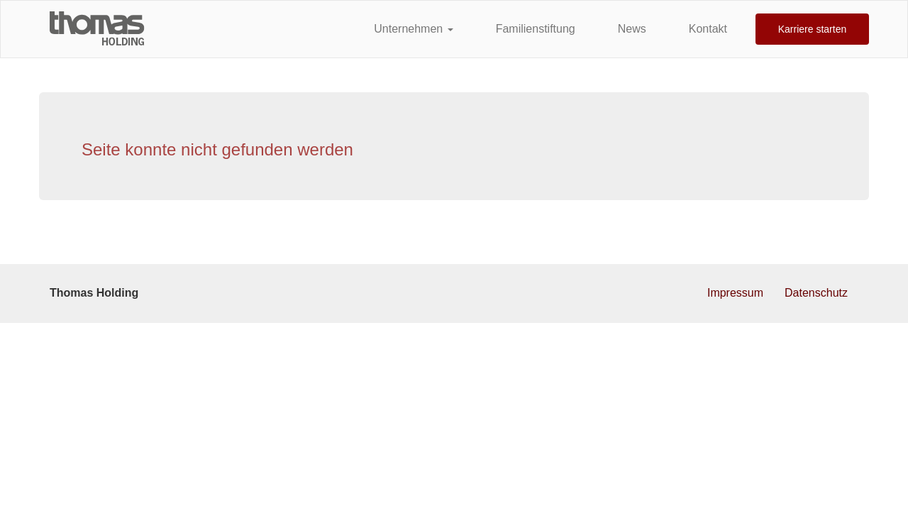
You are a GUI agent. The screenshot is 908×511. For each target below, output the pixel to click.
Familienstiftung (535, 29)
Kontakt (708, 29)
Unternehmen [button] (413, 29)
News (632, 29)
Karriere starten (812, 29)
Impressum (735, 293)
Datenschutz (816, 293)
